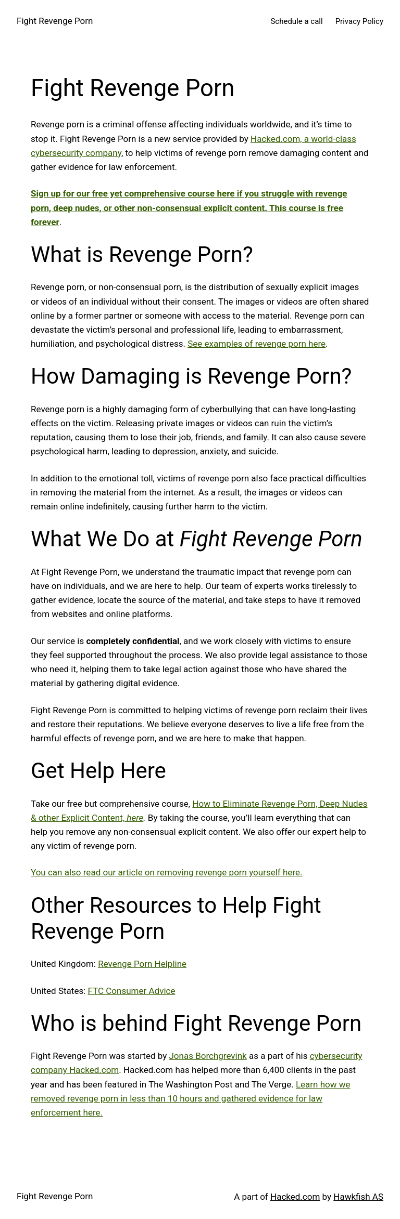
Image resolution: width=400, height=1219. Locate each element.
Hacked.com (295, 1196)
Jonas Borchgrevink (207, 1056)
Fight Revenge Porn (55, 21)
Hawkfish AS (358, 1196)
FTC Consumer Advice (132, 991)
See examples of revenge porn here (257, 343)
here (133, 817)
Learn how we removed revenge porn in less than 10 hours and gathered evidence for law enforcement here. (191, 1098)
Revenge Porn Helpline (142, 964)
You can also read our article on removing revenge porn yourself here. (166, 872)
